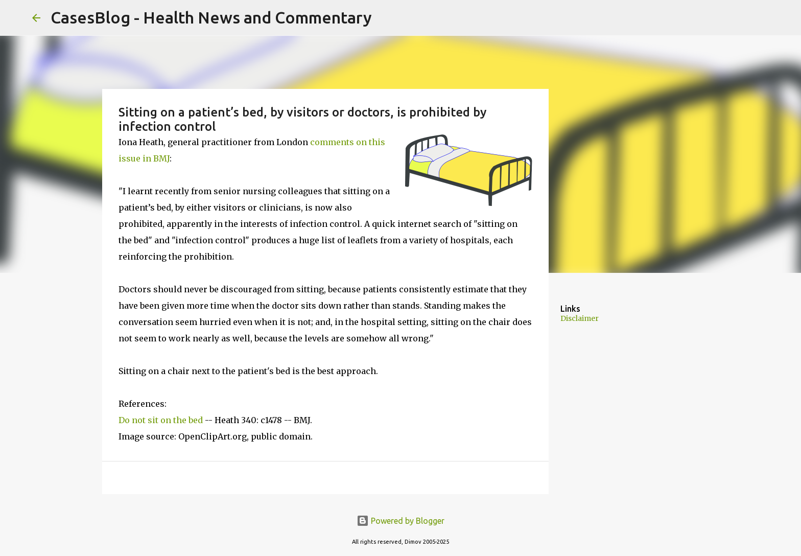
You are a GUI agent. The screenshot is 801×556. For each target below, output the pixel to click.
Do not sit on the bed (161, 420)
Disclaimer (579, 318)
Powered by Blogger (400, 520)
